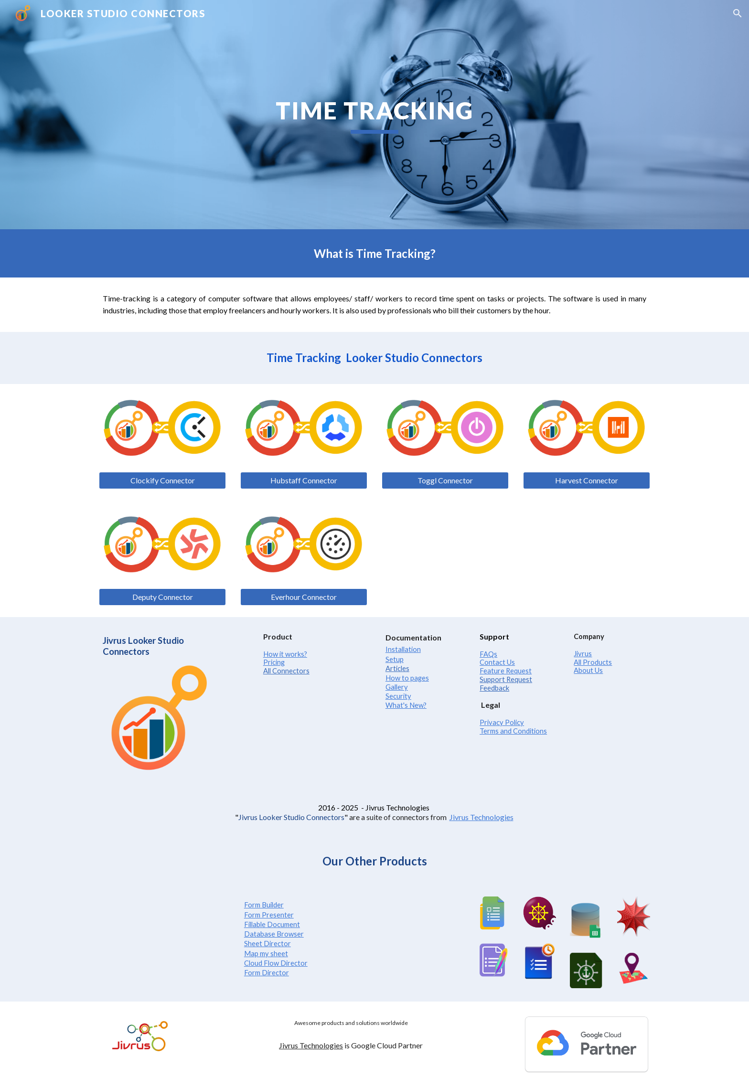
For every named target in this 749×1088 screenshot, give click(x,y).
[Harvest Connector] (587, 480)
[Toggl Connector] (445, 480)
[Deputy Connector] (162, 597)
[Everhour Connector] (304, 597)
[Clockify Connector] (162, 480)
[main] (374, 115)
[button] (737, 13)
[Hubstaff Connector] (304, 480)
